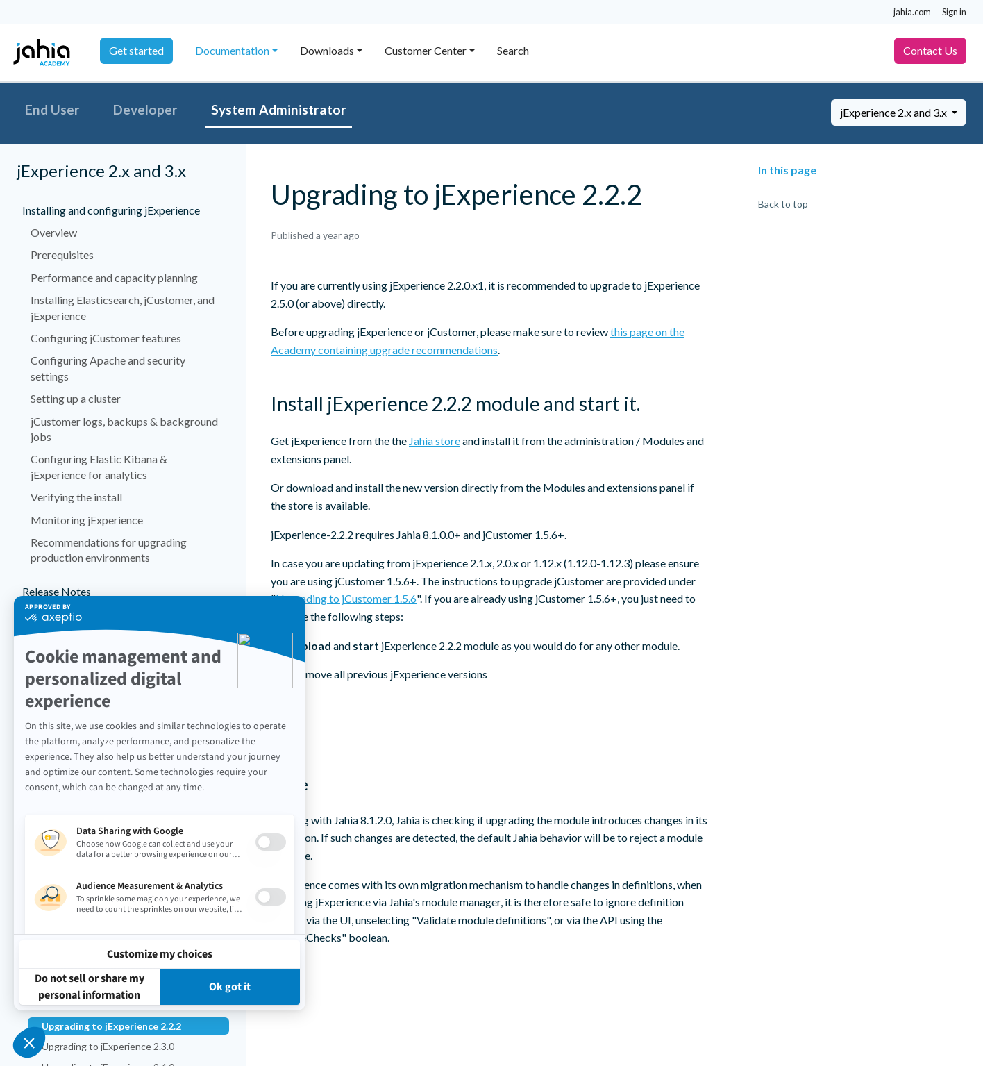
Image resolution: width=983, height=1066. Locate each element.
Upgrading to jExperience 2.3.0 (108, 1046)
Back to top (783, 204)
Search (513, 50)
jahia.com (912, 11)
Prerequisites (62, 254)
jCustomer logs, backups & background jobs (124, 429)
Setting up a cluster (76, 398)
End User (52, 109)
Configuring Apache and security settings (108, 367)
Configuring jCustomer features (106, 337)
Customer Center (426, 50)
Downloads (327, 50)
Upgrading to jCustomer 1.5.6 (346, 598)
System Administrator (278, 109)
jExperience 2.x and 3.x (894, 112)
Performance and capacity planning (114, 277)
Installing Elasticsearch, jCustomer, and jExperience (123, 307)
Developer (145, 109)
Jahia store (434, 440)
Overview (54, 232)
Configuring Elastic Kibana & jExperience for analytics (99, 466)
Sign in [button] (954, 11)
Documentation (232, 50)
